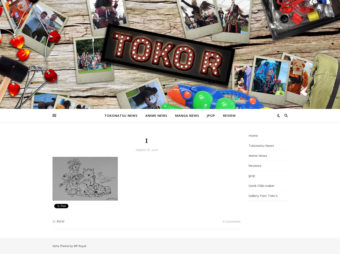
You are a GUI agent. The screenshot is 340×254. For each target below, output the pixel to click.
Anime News (156, 115)
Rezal (60, 221)
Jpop (211, 115)
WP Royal (80, 246)
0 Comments (231, 221)
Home (253, 135)
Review (229, 115)
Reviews (255, 165)
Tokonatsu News (120, 115)
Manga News (187, 115)
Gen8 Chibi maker (262, 185)
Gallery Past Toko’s (263, 195)
